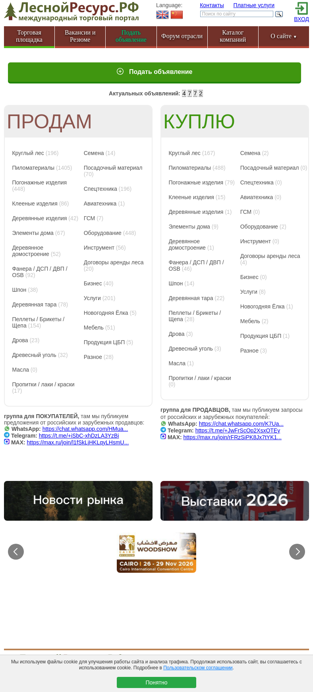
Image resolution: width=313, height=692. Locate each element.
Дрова (20, 340)
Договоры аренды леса (114, 262)
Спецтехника (100, 189)
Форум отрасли (182, 36)
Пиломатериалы (33, 168)
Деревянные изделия (39, 218)
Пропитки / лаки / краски (43, 384)
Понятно (156, 682)
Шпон (19, 290)
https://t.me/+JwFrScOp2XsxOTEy (237, 430)
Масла (20, 369)
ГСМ (89, 218)
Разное (93, 357)
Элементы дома (32, 233)
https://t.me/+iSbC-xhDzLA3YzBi (79, 435)
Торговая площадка (29, 36)
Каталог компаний (233, 36)
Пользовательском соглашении (197, 668)
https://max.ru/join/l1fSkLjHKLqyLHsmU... (78, 442)
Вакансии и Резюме (80, 36)
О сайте (283, 36)
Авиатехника (100, 203)
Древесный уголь (34, 355)
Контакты (212, 5)
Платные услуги (254, 5)
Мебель (94, 327)
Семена (94, 153)
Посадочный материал (113, 168)
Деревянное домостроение (30, 250)
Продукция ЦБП (104, 342)
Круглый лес (28, 153)
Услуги (92, 298)
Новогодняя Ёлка (106, 313)
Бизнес (93, 283)
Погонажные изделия (39, 182)
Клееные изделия (34, 203)
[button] (297, 552)
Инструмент (99, 247)
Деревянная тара (34, 304)
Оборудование (103, 233)
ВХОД (301, 19)
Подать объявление (160, 71)
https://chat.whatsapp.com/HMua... (85, 429)
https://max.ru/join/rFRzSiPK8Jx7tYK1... (233, 437)
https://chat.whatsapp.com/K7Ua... (241, 424)
